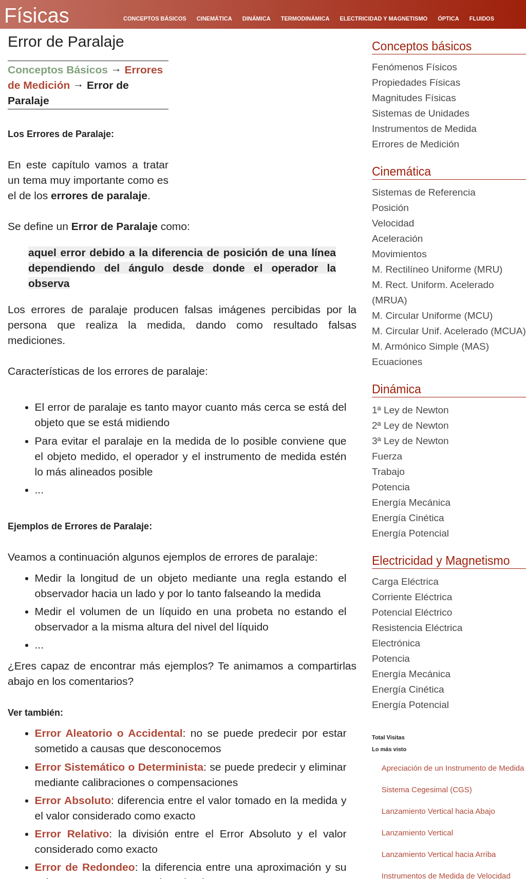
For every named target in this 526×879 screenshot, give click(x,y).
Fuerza (387, 456)
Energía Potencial (410, 533)
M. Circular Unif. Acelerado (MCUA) (449, 331)
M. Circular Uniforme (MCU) (432, 315)
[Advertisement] (266, 132)
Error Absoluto (73, 800)
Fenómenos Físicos (414, 67)
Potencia (391, 487)
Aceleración (397, 238)
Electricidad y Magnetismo (441, 560)
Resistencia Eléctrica (417, 627)
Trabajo (388, 471)
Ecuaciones (397, 361)
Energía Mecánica (411, 502)
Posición (390, 207)
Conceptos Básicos (58, 69)
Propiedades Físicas (416, 82)
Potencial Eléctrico (412, 612)
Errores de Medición (415, 144)
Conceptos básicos (422, 46)
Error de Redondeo (85, 867)
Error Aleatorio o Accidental (109, 733)
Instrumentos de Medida (424, 128)
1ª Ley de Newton (410, 410)
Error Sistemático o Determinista (119, 767)
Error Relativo (72, 833)
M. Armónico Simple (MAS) (430, 346)
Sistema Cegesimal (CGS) (427, 789)
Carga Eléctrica (405, 581)
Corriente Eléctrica (412, 596)
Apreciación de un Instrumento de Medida (453, 767)
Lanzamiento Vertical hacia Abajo (438, 811)
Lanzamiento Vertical (417, 832)
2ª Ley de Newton (410, 425)
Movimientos (399, 254)
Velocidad (393, 223)
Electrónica (396, 643)
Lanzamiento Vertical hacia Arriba (439, 854)
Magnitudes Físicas (414, 97)
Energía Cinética (408, 517)
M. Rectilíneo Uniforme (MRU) (437, 269)
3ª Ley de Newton (410, 440)
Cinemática (401, 171)
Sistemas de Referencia (424, 192)
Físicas (36, 15)
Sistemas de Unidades (420, 113)
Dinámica (396, 389)
